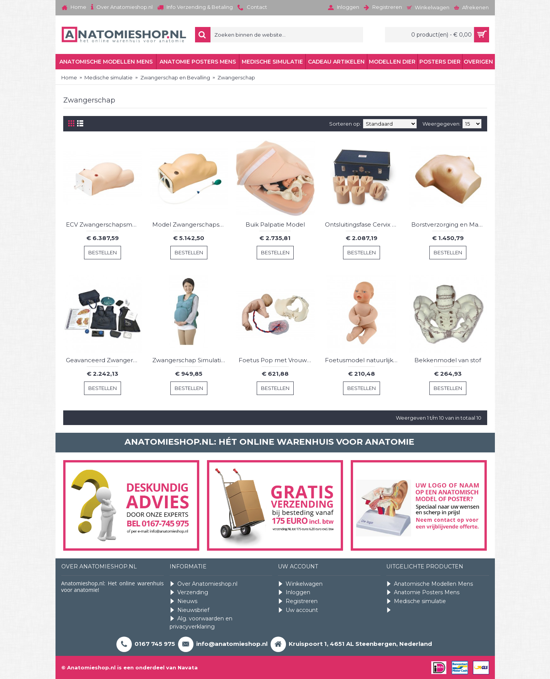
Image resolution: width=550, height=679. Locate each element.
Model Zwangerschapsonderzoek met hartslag (190, 224)
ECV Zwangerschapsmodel (104, 224)
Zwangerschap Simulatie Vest (190, 360)
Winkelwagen (300, 584)
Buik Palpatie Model (275, 224)
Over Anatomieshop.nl (203, 584)
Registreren (298, 601)
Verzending (189, 592)
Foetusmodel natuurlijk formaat (363, 360)
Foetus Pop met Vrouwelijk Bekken (277, 360)
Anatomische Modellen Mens (429, 584)
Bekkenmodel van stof (447, 360)
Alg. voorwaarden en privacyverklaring (201, 622)
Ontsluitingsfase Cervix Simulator (363, 224)
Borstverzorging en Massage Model (449, 224)
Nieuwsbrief (189, 610)
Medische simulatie (416, 601)
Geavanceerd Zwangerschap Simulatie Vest (104, 360)
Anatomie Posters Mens (422, 592)
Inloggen (294, 592)
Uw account (298, 610)
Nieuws (183, 601)
